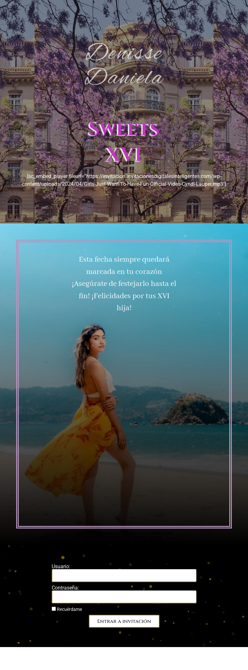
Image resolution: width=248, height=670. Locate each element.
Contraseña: (65, 588)
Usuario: (61, 566)
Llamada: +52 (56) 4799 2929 (124, 252)
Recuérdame (67, 609)
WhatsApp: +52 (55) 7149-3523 (124, 258)
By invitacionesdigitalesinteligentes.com (124, 246)
